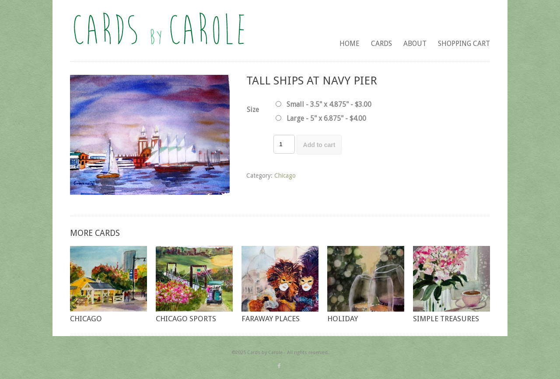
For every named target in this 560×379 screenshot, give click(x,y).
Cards (381, 43)
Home (350, 43)
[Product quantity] (283, 144)
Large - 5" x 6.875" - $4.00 (326, 118)
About (415, 43)
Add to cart (319, 144)
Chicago (285, 175)
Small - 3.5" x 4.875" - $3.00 (329, 104)
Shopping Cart (464, 43)
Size (253, 109)
